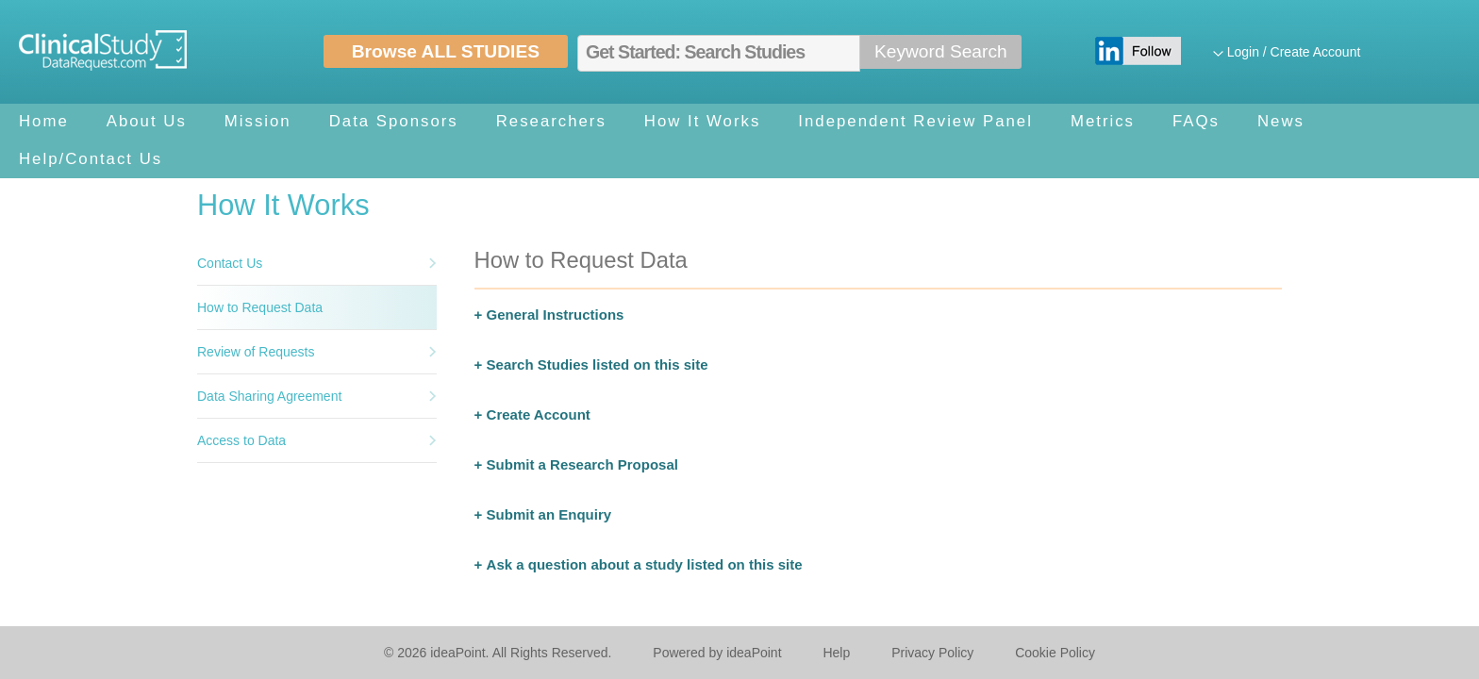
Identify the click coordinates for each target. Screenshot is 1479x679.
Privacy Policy (932, 652)
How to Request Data (260, 307)
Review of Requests (256, 351)
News (1281, 121)
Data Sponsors (393, 121)
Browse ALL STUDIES (446, 51)
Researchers (551, 121)
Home (44, 121)
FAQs (1196, 121)
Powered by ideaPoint (717, 652)
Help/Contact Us (90, 159)
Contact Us (229, 263)
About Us (147, 121)
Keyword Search (940, 51)
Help (836, 652)
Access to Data (241, 440)
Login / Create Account (1294, 51)
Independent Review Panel (915, 121)
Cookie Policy (1055, 652)
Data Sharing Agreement (269, 396)
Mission (257, 121)
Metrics (1103, 121)
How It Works (702, 121)
